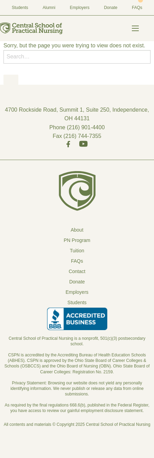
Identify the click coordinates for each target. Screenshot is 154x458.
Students (20, 7)
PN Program (77, 240)
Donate (110, 7)
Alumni (49, 7)
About (77, 230)
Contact (77, 271)
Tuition (77, 250)
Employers (80, 7)
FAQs (137, 7)
